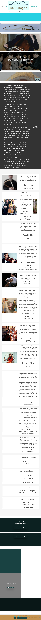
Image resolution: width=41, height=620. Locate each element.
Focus (4, 7)
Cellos (31, 18)
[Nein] (39, 618)
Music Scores (32, 15)
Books (25, 15)
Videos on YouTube (13, 18)
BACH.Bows (7, 15)
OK (15, 618)
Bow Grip (15, 15)
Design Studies (23, 18)
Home (2, 6)
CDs (21, 15)
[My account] (37, 7)
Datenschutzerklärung (22, 618)
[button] (7, 6)
